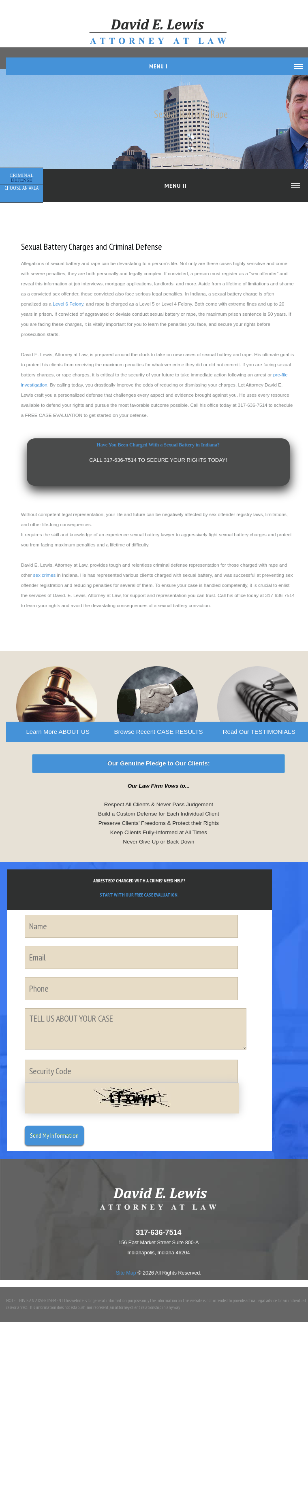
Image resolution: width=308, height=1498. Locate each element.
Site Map (126, 1273)
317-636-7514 (158, 1232)
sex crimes (44, 575)
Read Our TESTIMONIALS (259, 731)
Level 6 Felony (68, 303)
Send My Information (54, 1135)
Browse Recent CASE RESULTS (158, 731)
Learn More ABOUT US (57, 731)
